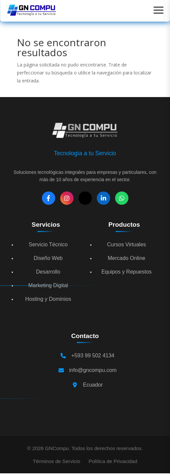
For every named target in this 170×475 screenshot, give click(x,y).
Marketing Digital (48, 285)
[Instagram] (67, 198)
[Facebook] (48, 198)
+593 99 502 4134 (92, 355)
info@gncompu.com (93, 370)
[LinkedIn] (103, 198)
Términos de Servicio (57, 461)
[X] (85, 198)
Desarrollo (48, 272)
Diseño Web (48, 258)
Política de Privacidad (112, 461)
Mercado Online (126, 258)
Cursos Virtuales (126, 244)
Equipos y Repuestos (126, 272)
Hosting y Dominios (48, 299)
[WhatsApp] (121, 198)
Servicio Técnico (48, 244)
